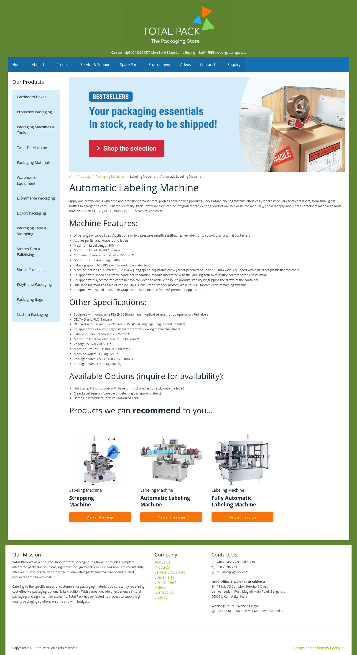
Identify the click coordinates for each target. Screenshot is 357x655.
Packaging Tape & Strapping (32, 230)
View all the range (100, 517)
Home (17, 64)
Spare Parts (130, 64)
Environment (160, 64)
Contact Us (209, 64)
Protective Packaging (34, 111)
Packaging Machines (110, 176)
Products (63, 64)
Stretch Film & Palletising (29, 251)
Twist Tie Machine (32, 147)
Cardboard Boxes (31, 96)
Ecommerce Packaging (36, 198)
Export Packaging (31, 213)
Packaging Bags (30, 299)
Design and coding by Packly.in (319, 647)
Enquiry (233, 64)
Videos (185, 64)
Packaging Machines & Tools (36, 129)
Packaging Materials (34, 162)
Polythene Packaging (34, 284)
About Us (39, 64)
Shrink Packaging (31, 269)
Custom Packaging (32, 314)
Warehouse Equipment (26, 180)
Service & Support (96, 64)
